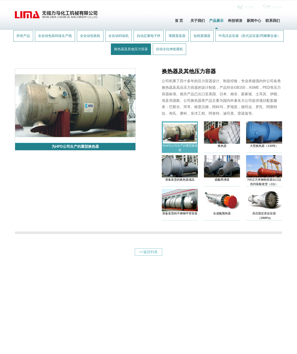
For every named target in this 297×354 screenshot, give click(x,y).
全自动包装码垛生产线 (55, 36)
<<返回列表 (148, 252)
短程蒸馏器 (202, 36)
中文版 (249, 7)
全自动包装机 (90, 36)
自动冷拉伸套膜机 (169, 49)
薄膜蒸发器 (177, 36)
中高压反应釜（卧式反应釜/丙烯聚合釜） (249, 36)
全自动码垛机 (118, 36)
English (277, 7)
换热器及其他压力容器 (131, 49)
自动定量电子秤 (148, 36)
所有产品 (23, 36)
